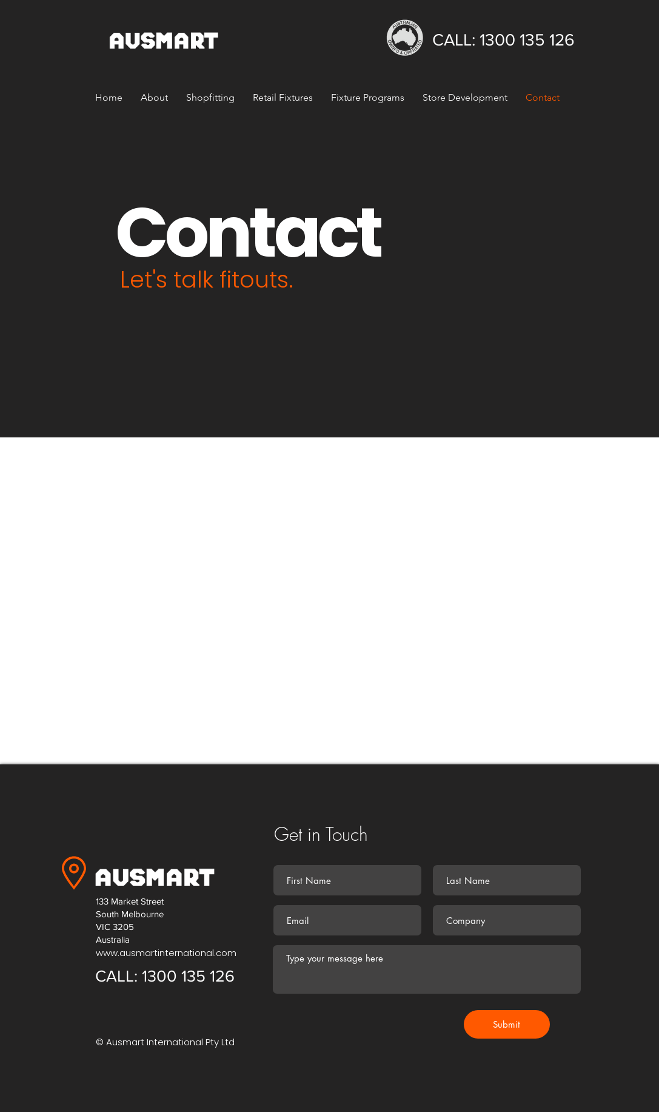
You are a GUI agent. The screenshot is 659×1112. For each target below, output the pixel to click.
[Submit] (507, 1024)
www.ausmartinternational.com (166, 952)
